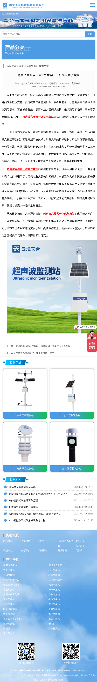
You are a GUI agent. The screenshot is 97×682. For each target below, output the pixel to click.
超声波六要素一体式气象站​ (34, 83)
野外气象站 (54, 589)
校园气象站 (54, 575)
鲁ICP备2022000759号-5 (70, 675)
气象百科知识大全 (66, 543)
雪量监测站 (9, 614)
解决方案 (80, 541)
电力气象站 (54, 619)
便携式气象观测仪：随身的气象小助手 (35, 353)
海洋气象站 (54, 614)
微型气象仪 (9, 623)
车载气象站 (9, 589)
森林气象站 (54, 594)
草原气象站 (9, 599)
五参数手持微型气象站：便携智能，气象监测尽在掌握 (43, 346)
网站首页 (7, 541)
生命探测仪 (54, 628)
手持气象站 (9, 604)
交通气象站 (54, 604)
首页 (21, 66)
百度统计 (80, 550)
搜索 (90, 34)
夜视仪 (6, 628)
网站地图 (62, 550)
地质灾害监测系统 (12, 619)
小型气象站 (54, 570)
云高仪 (51, 623)
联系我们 (43, 550)
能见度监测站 (10, 609)
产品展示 (25, 541)
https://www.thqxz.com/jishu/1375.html (48, 86)
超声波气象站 (10, 565)
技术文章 (44, 66)
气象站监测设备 (11, 580)
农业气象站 (9, 570)
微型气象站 (54, 599)
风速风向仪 (9, 633)
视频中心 (7, 550)
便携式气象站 (55, 565)
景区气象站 (54, 609)
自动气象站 (9, 575)
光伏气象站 (54, 585)
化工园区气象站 (11, 585)
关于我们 (25, 550)
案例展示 (80, 545)
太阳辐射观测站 (11, 594)
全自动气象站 (55, 580)
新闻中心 (31, 66)
